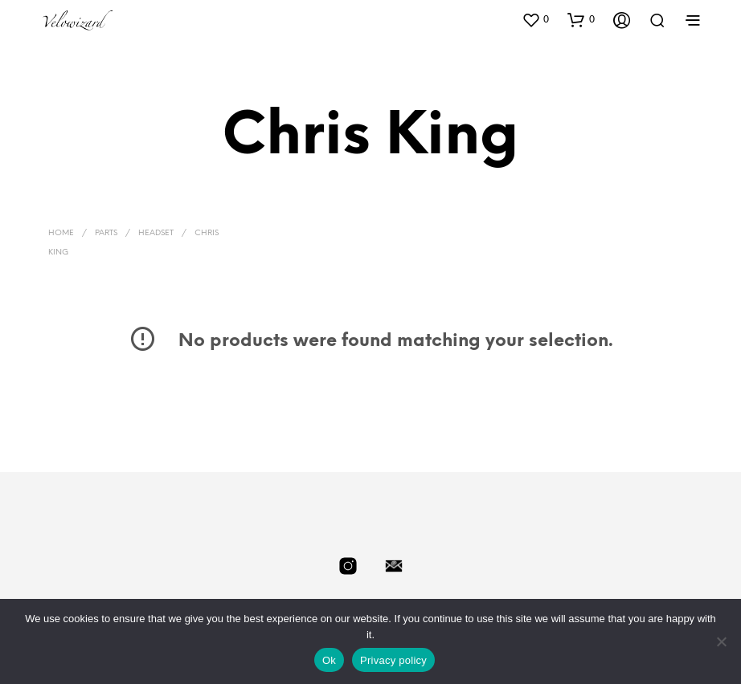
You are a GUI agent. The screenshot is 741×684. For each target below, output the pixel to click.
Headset (156, 233)
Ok (329, 660)
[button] (535, 19)
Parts (106, 233)
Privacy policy (393, 660)
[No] (721, 641)
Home (61, 233)
